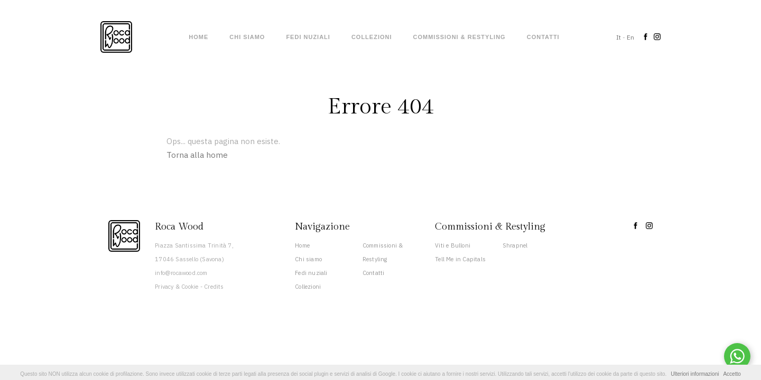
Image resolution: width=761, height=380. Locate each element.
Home (198, 37)
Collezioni (371, 37)
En (630, 37)
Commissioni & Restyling (459, 37)
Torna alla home (197, 155)
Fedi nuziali (308, 37)
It (618, 37)
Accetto (731, 374)
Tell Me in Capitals (460, 259)
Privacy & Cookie (176, 286)
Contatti (543, 37)
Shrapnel (515, 245)
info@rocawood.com (181, 273)
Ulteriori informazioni (695, 374)
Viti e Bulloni (452, 245)
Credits (214, 286)
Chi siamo (247, 37)
